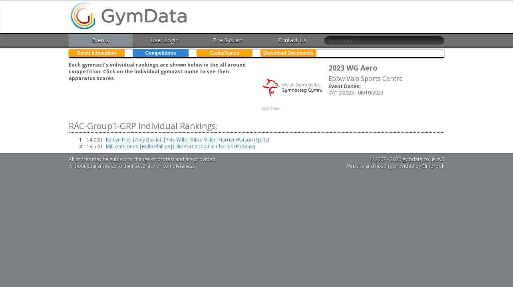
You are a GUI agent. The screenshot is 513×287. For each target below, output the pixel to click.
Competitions (160, 53)
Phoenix (245, 146)
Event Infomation (96, 53)
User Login (165, 40)
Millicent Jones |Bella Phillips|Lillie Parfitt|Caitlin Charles (169, 146)
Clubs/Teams (224, 53)
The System (228, 40)
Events (100, 40)
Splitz (262, 139)
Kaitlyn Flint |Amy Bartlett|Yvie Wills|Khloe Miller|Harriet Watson (179, 139)
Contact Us (292, 40)
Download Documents (288, 53)
